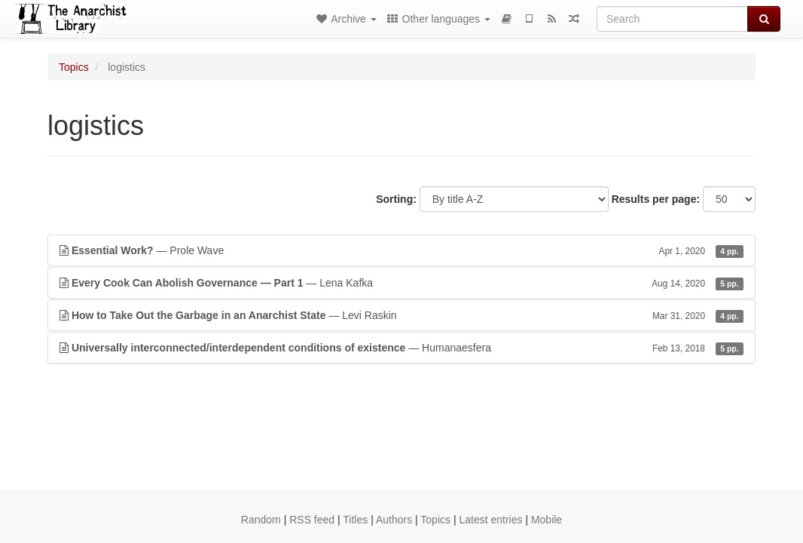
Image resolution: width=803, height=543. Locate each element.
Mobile (546, 520)
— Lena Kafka (401, 282)
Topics (74, 67)
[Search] (672, 19)
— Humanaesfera (401, 347)
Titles (355, 520)
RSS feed (311, 520)
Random (261, 520)
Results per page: (656, 199)
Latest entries (490, 520)
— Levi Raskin (401, 315)
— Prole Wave (401, 250)
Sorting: (396, 199)
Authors (394, 520)
